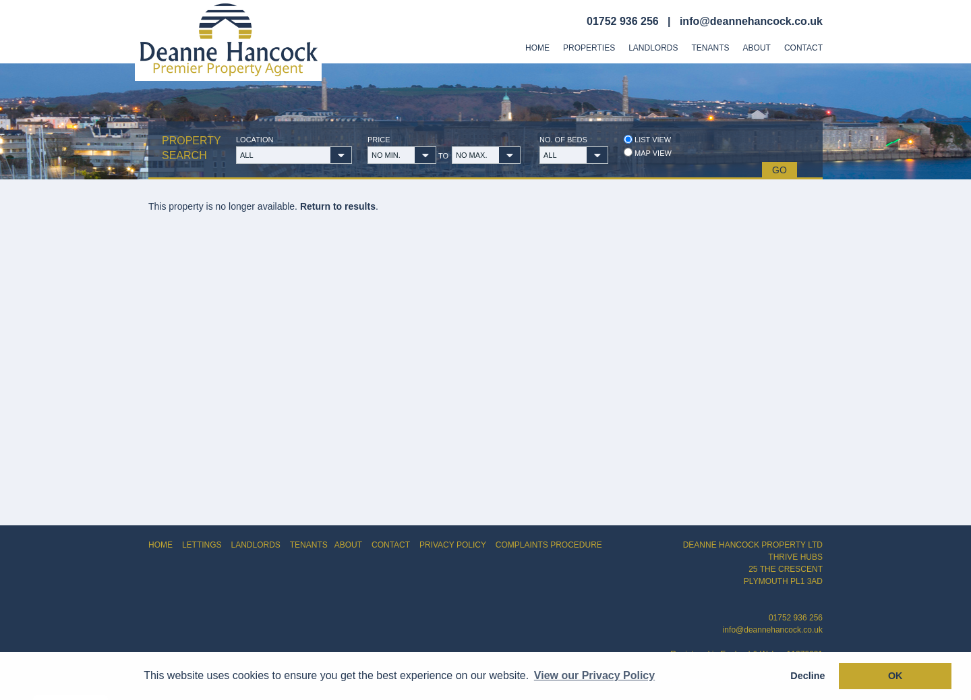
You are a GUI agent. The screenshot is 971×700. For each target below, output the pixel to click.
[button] (294, 155)
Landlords (653, 48)
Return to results (338, 206)
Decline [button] (807, 675)
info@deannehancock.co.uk (751, 21)
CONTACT (391, 545)
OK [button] (895, 675)
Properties (589, 48)
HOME (160, 545)
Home (537, 48)
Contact (803, 48)
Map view (648, 152)
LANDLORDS (255, 545)
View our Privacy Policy (594, 675)
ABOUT (348, 545)
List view (647, 139)
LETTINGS (202, 545)
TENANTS (309, 545)
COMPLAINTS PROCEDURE (549, 545)
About (757, 48)
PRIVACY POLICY (452, 545)
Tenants (711, 48)
